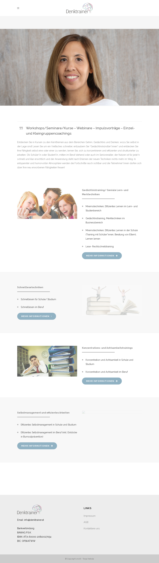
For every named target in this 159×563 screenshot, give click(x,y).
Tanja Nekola (88, 559)
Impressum (89, 516)
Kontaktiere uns (92, 528)
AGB (86, 522)
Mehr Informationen (102, 255)
